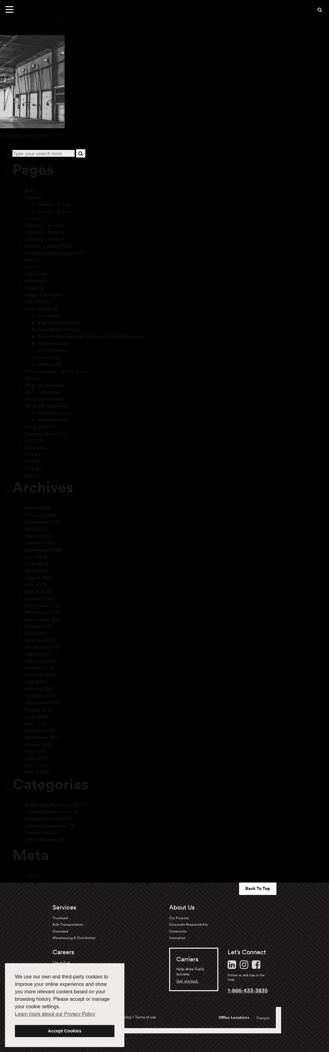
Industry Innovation (46, 826)
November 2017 (42, 737)
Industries (36, 274)
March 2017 (37, 772)
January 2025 (40, 543)
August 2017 (38, 744)
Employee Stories (44, 818)
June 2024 (36, 564)
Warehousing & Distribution (74, 937)
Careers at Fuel (54, 204)
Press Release (40, 839)
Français (263, 1017)
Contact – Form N (44, 232)
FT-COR (34, 440)
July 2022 (35, 633)
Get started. (187, 981)
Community (178, 931)
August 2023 (39, 577)
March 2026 (38, 508)
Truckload (48, 315)
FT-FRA (33, 461)
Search (32, 378)
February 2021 (40, 661)
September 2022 (43, 619)
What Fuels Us (53, 413)
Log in (32, 876)
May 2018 (35, 723)
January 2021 (39, 668)
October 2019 (40, 696)
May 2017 (35, 765)
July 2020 (36, 682)
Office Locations (234, 1017)
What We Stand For (46, 406)
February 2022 (40, 640)
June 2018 (36, 716)
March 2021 (37, 654)
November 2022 (42, 612)
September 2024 (43, 550)
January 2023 (40, 598)
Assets (32, 475)
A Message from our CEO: (54, 804)
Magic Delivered (43, 294)
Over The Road (41, 308)
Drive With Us (40, 427)
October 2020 (40, 675)
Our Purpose (179, 917)
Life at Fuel (61, 962)
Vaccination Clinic (45, 399)
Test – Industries (43, 392)
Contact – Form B (44, 225)
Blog (30, 190)
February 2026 (41, 515)
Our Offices (38, 301)
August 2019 (38, 710)
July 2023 (35, 584)
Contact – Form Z (44, 239)
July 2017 (35, 751)
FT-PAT (33, 454)
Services (64, 907)
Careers (34, 197)
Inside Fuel (37, 832)
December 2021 (42, 647)
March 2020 (38, 689)
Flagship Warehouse (47, 434)
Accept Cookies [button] (64, 1030)
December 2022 (42, 605)
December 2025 (43, 522)
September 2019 (43, 702)
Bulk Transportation (59, 322)
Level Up (34, 288)
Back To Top (257, 888)
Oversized (48, 357)
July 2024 (35, 556)
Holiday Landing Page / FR (54, 253)
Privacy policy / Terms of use (56, 371)
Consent (34, 218)
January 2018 (39, 730)
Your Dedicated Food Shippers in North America (90, 336)
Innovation (36, 448)
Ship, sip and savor (45, 385)
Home (32, 260)
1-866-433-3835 (248, 990)
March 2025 (38, 536)
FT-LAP (33, 468)
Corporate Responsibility (188, 924)
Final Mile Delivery (58, 329)
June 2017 (36, 758)
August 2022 (39, 626)
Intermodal (49, 364)
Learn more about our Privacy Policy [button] (55, 1014)
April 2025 (36, 529)
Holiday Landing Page (49, 246)
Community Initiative (48, 812)
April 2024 (36, 570)
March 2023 (38, 591)
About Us (182, 907)
